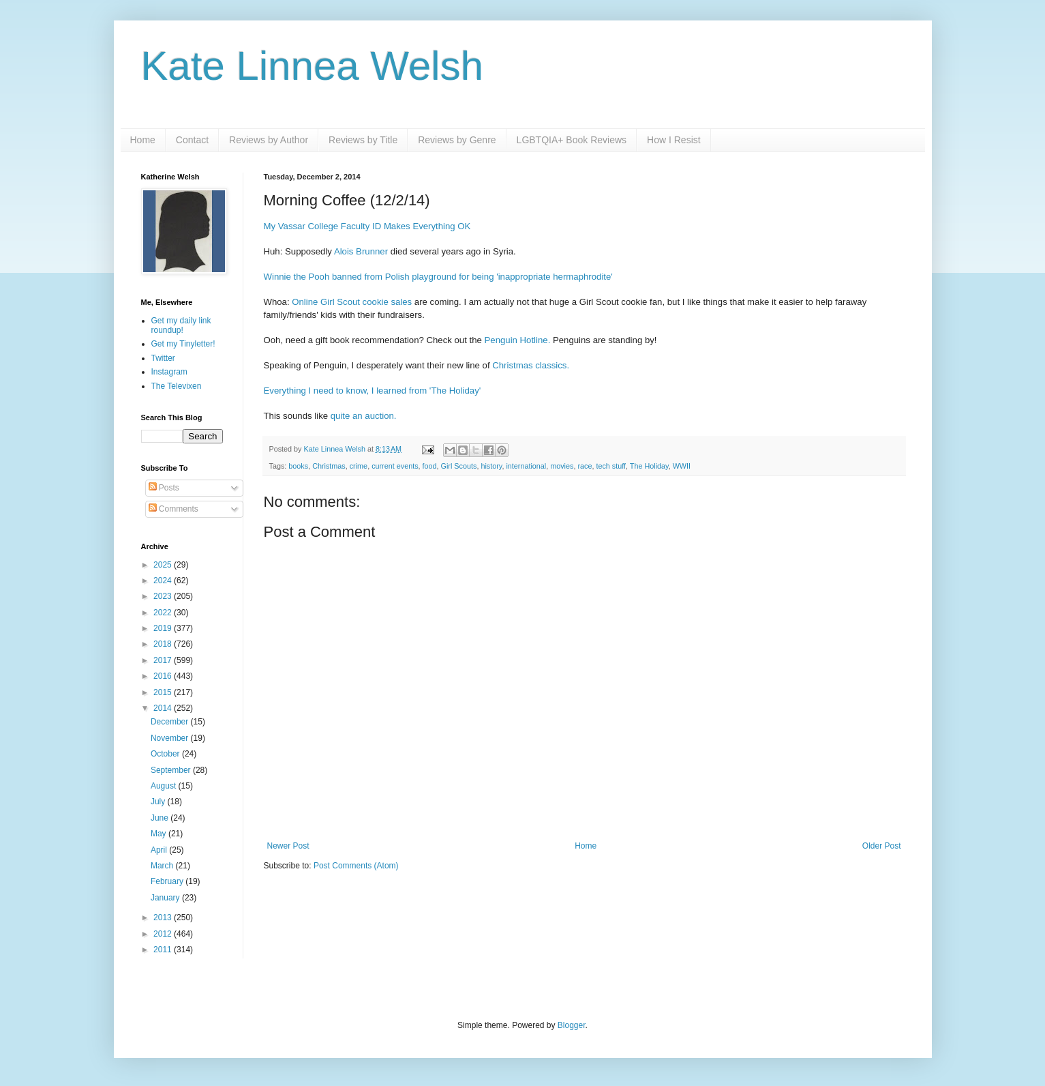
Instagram (169, 372)
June (160, 818)
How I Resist (674, 139)
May (159, 833)
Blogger (572, 1025)
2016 (163, 676)
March (163, 865)
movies (561, 466)
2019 (163, 628)
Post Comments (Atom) (356, 865)
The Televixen (176, 386)
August (165, 786)
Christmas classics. (530, 365)
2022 (163, 612)
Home (142, 139)
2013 (163, 917)
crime (358, 466)
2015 (163, 692)
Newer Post (288, 846)
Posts (164, 488)
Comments (173, 509)
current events (395, 466)
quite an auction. (364, 416)
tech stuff (611, 466)
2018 (163, 644)
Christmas (329, 466)
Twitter (163, 358)
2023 (163, 596)
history (491, 466)
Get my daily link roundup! (181, 325)
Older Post (881, 846)
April (160, 850)
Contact (192, 139)
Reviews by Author (268, 139)
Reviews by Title (363, 139)
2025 (163, 565)
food (430, 466)
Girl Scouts (459, 466)
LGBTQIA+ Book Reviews (571, 139)
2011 (163, 949)
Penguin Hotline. (518, 340)
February (168, 881)
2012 (163, 934)
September (172, 770)
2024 (163, 580)
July (159, 801)
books (298, 466)
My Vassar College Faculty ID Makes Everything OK (367, 226)
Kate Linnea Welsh (312, 66)
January (166, 897)
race (584, 466)
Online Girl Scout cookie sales (352, 302)
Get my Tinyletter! (183, 344)
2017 (163, 660)
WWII (682, 466)
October (166, 754)
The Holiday (649, 466)
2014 (163, 708)
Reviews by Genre (457, 139)
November (171, 738)
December (171, 722)
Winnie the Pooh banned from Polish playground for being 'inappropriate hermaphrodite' (438, 277)
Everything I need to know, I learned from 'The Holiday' (372, 390)
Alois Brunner (361, 251)
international (526, 466)
